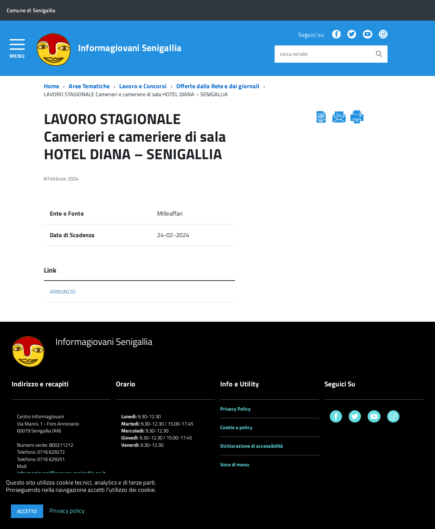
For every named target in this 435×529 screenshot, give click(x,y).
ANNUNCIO (63, 292)
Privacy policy (67, 510)
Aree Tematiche (89, 86)
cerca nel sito (293, 54)
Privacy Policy (235, 409)
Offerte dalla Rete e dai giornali (217, 86)
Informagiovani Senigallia (130, 47)
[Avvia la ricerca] (379, 54)
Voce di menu (234, 464)
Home (51, 86)
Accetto (27, 511)
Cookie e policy (236, 427)
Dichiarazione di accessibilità (251, 446)
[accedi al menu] (17, 48)
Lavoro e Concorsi (143, 86)
